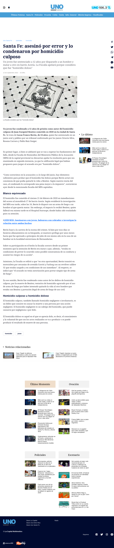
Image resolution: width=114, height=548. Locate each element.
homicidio (29, 40)
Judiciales (19, 40)
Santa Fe (29, 15)
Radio (56, 520)
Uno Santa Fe (7, 40)
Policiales (39, 15)
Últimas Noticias (18, 15)
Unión (61, 15)
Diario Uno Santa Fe (33, 525)
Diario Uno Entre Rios (33, 523)
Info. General (70, 15)
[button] (4, 8)
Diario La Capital (31, 520)
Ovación (47, 15)
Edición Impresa (84, 15)
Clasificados (98, 15)
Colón (55, 15)
